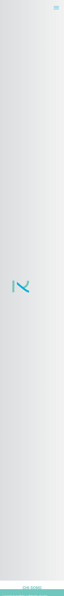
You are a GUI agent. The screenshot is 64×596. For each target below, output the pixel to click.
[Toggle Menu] (56, 7)
